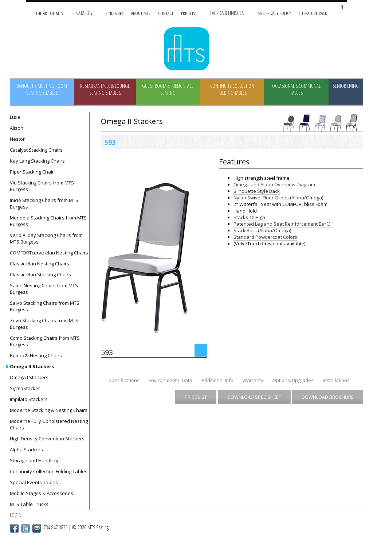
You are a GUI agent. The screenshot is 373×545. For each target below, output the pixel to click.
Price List (196, 397)
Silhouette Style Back (256, 191)
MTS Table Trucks (29, 504)
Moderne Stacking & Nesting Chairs (48, 410)
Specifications (124, 380)
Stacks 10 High (249, 217)
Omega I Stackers (29, 377)
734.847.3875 (56, 527)
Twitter (25, 528)
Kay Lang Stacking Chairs (37, 160)
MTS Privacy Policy (274, 12)
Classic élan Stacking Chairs (40, 274)
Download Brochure (328, 397)
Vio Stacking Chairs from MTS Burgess (42, 185)
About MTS (140, 12)
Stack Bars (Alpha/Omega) (262, 230)
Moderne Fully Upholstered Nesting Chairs (49, 424)
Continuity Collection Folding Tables (232, 89)
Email (36, 528)
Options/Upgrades (293, 380)
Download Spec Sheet (254, 397)
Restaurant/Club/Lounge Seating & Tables (105, 89)
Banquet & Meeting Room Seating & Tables (42, 89)
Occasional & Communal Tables (296, 89)
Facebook (14, 528)
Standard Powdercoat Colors (265, 237)
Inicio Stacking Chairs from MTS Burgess (44, 203)
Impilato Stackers (29, 399)
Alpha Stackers (26, 449)
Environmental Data (170, 380)
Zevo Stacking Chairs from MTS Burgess (44, 323)
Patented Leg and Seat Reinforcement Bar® (282, 224)
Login (15, 515)
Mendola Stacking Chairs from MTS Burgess (48, 220)
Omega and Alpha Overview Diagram (274, 184)
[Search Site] (341, 8)
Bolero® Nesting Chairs (36, 355)
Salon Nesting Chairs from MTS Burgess (44, 288)
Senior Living (346, 85)
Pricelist (189, 12)
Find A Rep (114, 12)
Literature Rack (313, 12)
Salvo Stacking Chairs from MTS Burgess (44, 306)
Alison (16, 128)
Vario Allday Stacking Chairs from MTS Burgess (46, 238)
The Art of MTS (49, 12)
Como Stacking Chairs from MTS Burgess (45, 341)
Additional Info (217, 380)
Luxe (15, 117)
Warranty (253, 380)
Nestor (17, 139)
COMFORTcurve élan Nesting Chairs (49, 252)
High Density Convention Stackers (47, 438)
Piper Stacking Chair (32, 171)
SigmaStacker (25, 388)
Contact (165, 12)
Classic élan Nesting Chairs (39, 263)
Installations (336, 380)
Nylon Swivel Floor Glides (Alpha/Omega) (278, 197)
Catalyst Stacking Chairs (36, 150)
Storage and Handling (34, 460)
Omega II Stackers (32, 366)
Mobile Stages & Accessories (41, 493)
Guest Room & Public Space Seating (168, 89)
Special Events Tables (34, 482)
